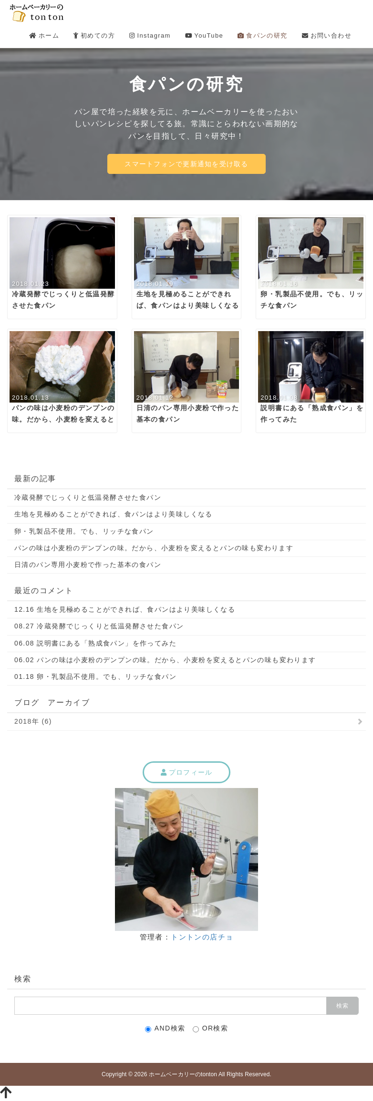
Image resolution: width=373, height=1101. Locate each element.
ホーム (44, 35)
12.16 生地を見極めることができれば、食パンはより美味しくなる (124, 609)
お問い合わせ (327, 35)
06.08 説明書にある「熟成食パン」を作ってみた (95, 643)
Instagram (150, 35)
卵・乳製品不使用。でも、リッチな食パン (84, 531)
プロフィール (187, 772)
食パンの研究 (262, 35)
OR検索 (210, 1028)
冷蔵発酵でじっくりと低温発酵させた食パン (87, 497)
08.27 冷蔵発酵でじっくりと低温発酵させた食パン (99, 626)
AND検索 (165, 1028)
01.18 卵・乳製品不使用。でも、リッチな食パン (95, 676)
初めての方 (94, 35)
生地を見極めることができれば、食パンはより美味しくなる (113, 514)
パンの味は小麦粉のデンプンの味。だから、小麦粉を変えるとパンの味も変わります (153, 548)
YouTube (204, 35)
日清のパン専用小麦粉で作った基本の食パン (87, 564)
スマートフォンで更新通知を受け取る (186, 164)
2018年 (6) (33, 721)
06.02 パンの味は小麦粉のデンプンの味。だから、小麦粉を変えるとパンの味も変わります (165, 660)
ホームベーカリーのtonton (183, 1074)
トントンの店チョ (202, 937)
